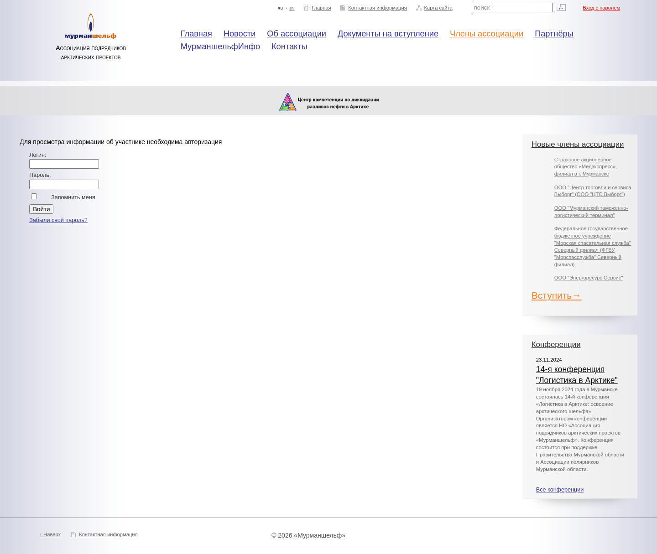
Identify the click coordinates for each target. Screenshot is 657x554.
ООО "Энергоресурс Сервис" (588, 277)
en (291, 7)
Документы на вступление (388, 33)
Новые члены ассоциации (578, 144)
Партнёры (554, 33)
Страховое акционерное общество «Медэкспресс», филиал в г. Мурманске (585, 166)
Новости (240, 33)
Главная (321, 7)
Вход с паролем (601, 7)
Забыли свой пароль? (58, 220)
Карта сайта (438, 7)
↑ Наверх (50, 534)
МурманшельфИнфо (220, 46)
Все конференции (560, 490)
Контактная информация (377, 7)
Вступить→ (557, 295)
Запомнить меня (73, 197)
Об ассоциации (296, 33)
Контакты (289, 46)
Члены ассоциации (486, 33)
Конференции (556, 344)
